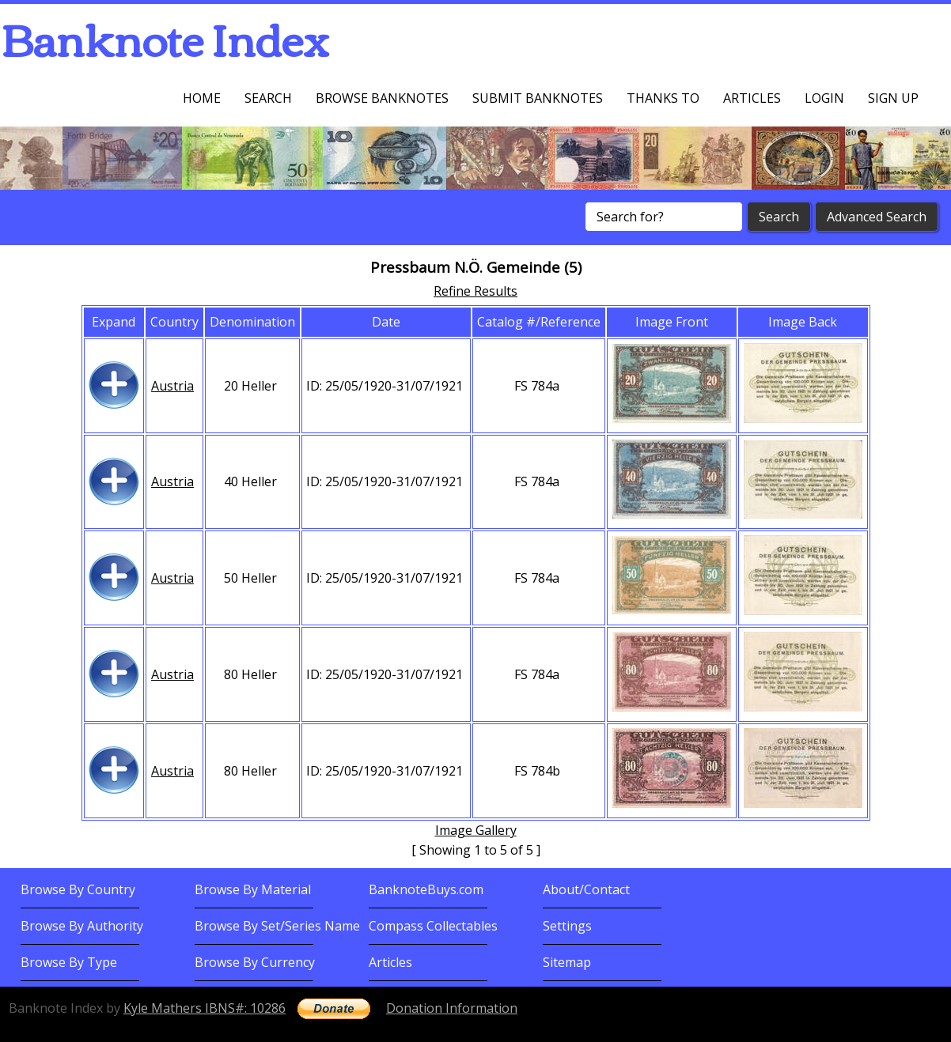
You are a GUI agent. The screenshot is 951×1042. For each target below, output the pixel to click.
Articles (752, 98)
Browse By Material (253, 889)
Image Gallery (476, 830)
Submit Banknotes (537, 98)
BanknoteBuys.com (426, 889)
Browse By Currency (255, 962)
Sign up (893, 98)
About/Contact (586, 889)
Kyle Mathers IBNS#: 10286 (204, 1008)
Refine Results (475, 291)
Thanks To (663, 98)
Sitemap (567, 962)
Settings (567, 925)
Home (202, 98)
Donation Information (451, 1008)
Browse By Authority (82, 925)
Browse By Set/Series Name (277, 925)
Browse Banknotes (382, 98)
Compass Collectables (433, 925)
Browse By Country (78, 889)
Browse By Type (69, 962)
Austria (172, 386)
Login (824, 98)
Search (268, 98)
